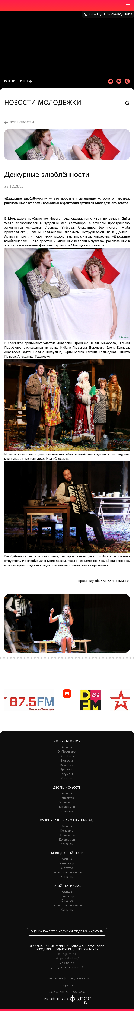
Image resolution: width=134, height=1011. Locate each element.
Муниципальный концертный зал (67, 820)
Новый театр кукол (67, 886)
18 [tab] (55, 658)
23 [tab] (72, 658)
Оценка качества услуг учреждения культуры (67, 931)
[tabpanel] (67, 623)
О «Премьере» (67, 751)
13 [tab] (38, 658)
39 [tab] (127, 658)
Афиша (67, 747)
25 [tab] (79, 658)
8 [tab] (21, 658)
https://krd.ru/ (67, 958)
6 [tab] (14, 658)
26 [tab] (82, 658)
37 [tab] (120, 658)
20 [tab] (62, 658)
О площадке (67, 802)
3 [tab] (4, 658)
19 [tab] (59, 658)
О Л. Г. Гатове (67, 756)
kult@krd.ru (67, 954)
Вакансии (67, 765)
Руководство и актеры (67, 872)
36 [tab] (117, 658)
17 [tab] (52, 658)
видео (16, 81)
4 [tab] (7, 658)
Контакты (67, 778)
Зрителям (67, 769)
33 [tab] (106, 658)
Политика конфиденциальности (67, 978)
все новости (22, 122)
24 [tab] (76, 658)
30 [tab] (96, 658)
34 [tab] (110, 658)
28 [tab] (89, 658)
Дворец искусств (67, 787)
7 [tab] (18, 658)
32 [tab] (103, 658)
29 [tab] (93, 658)
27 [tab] (86, 658)
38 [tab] (123, 658)
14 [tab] (41, 658)
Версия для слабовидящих (110, 14)
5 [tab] (11, 658)
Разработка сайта (56, 999)
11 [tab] (31, 658)
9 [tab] (24, 658)
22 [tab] (69, 658)
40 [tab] (130, 658)
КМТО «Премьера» (67, 741)
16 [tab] (48, 658)
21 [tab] (65, 658)
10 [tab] (28, 658)
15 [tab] (45, 658)
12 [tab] (35, 658)
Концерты (67, 830)
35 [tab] (113, 658)
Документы (67, 774)
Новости (67, 760)
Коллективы (67, 807)
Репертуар (67, 798)
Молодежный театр (67, 853)
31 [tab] (99, 658)
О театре (67, 868)
